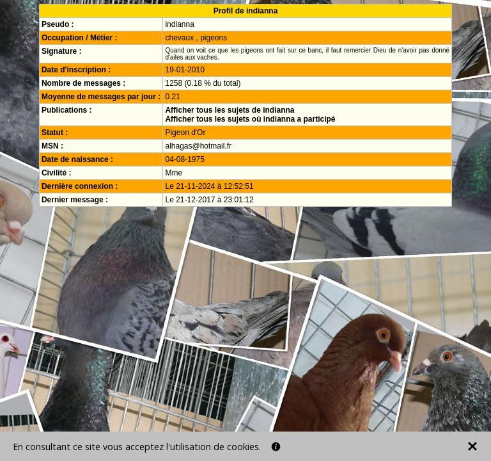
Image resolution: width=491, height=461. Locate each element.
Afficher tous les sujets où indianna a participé (250, 119)
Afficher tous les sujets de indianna (229, 110)
